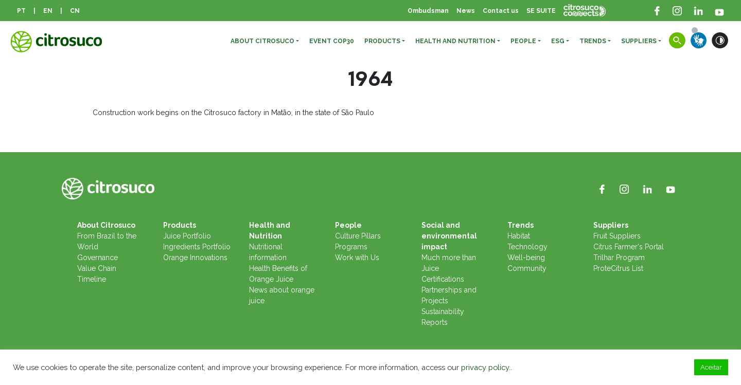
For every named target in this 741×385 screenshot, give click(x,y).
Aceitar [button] (711, 367)
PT (21, 10)
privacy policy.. (486, 367)
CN (75, 10)
